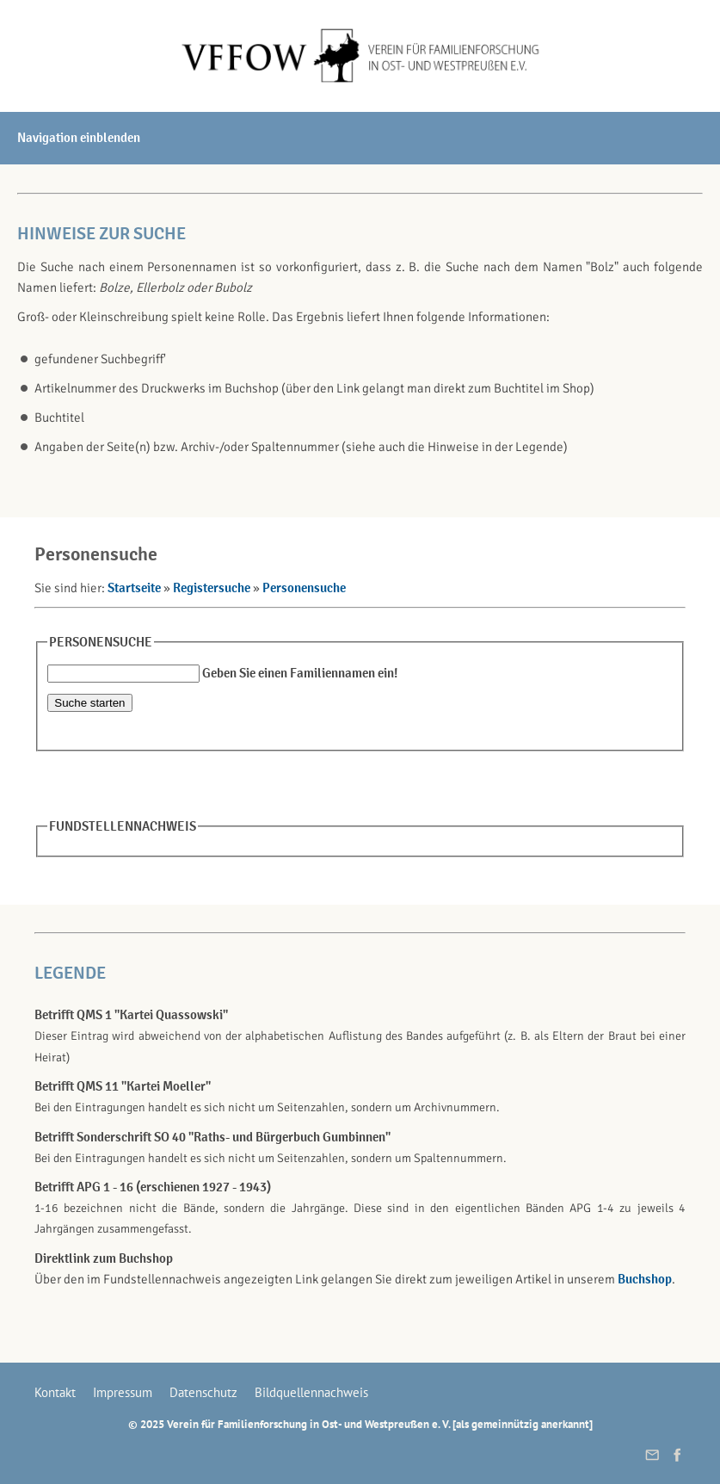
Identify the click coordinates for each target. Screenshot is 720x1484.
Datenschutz (203, 1392)
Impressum (122, 1392)
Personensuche (304, 588)
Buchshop (645, 1279)
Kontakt (55, 1392)
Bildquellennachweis (311, 1392)
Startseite (134, 588)
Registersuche (211, 588)
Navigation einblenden (78, 137)
